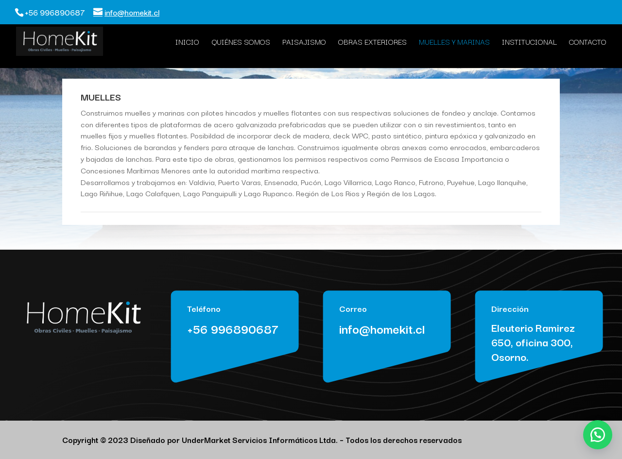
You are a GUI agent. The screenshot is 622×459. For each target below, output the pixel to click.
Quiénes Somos (240, 42)
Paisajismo (304, 42)
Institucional (529, 42)
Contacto (587, 42)
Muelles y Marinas (454, 42)
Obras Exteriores (372, 42)
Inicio (187, 42)
